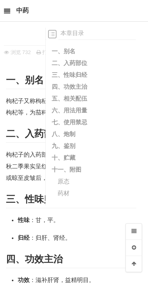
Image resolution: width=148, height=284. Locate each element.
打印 (44, 52)
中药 (22, 10)
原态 (63, 181)
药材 (63, 193)
